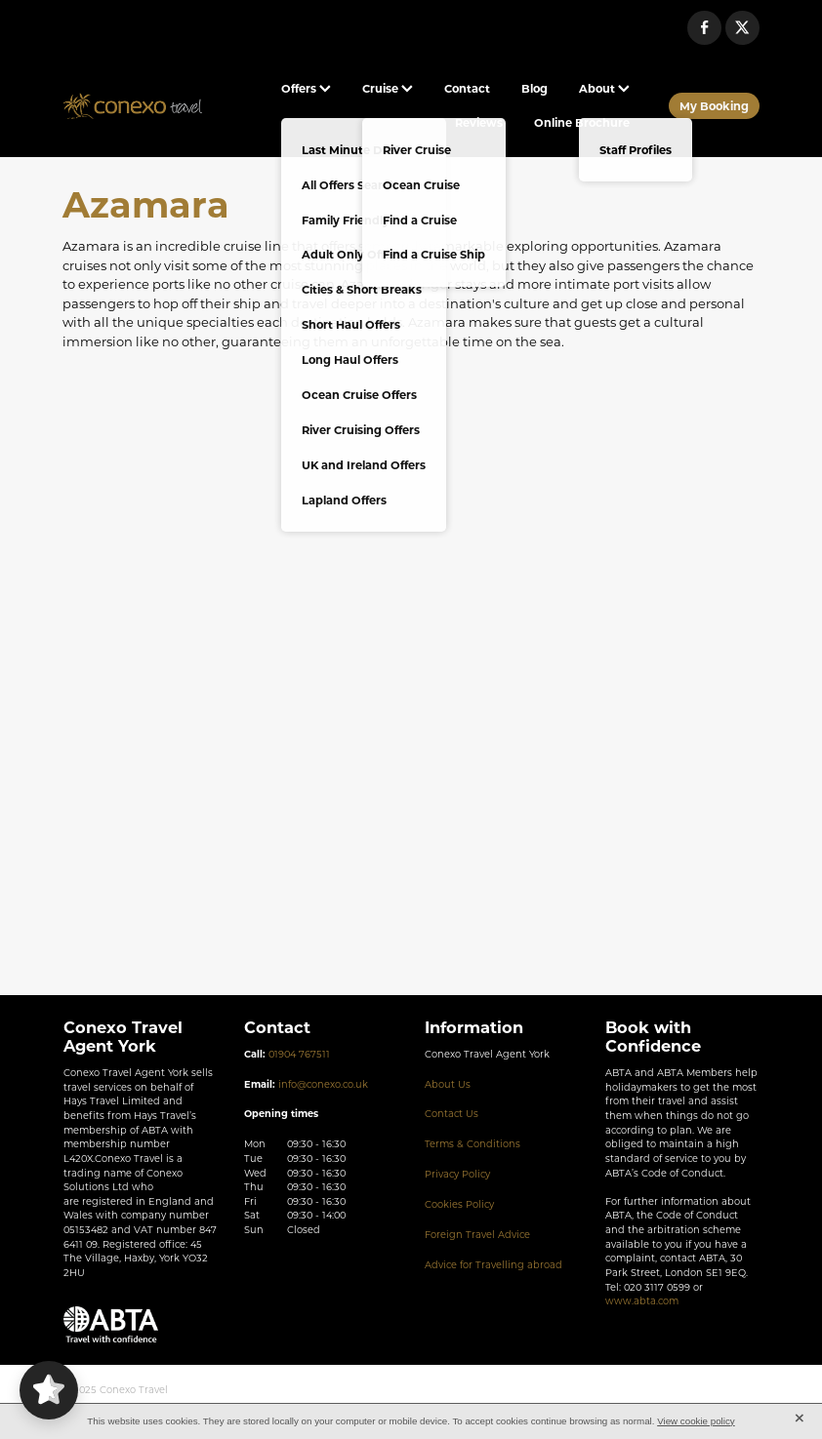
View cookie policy (696, 1421)
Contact (467, 88)
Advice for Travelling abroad (493, 1265)
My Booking (714, 106)
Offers (306, 88)
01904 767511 (299, 1054)
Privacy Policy (457, 1174)
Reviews (479, 122)
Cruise (387, 88)
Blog (534, 88)
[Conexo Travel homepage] (132, 106)
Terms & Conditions (472, 1144)
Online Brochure (582, 122)
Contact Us (451, 1113)
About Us (448, 1084)
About (604, 88)
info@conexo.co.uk (323, 1084)
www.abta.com (641, 1301)
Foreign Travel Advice (477, 1234)
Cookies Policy (459, 1204)
